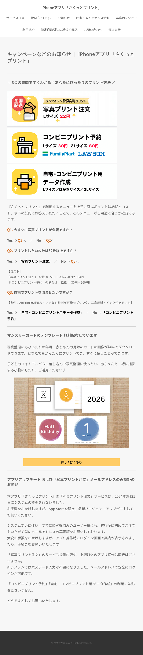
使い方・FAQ (40, 17)
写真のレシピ (125, 17)
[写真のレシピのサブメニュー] (136, 18)
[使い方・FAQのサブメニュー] (50, 18)
